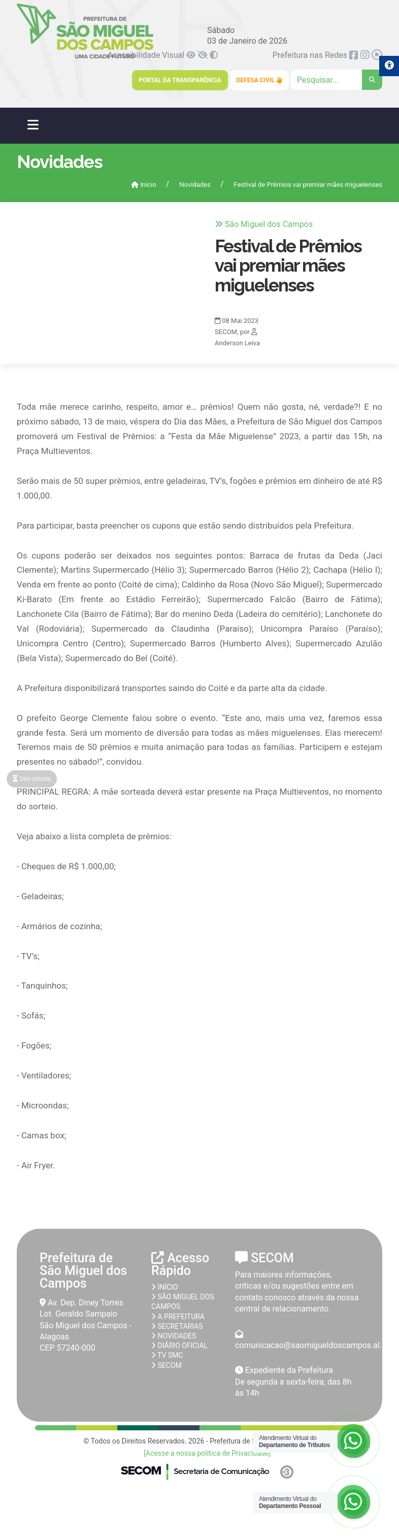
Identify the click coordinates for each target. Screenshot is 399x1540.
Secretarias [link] (177, 1326)
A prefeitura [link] (178, 1317)
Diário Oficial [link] (179, 1345)
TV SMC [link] (167, 1355)
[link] (191, 55)
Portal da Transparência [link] (180, 80)
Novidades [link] (194, 184)
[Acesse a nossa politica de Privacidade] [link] (207, 1453)
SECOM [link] (166, 1365)
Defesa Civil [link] (260, 80)
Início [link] (143, 184)
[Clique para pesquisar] (336, 80)
